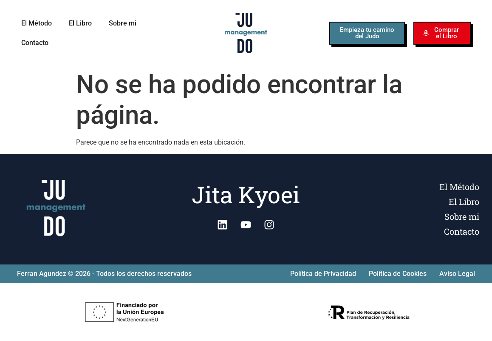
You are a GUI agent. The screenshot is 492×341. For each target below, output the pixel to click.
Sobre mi (122, 23)
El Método (36, 23)
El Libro (80, 23)
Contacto (34, 43)
